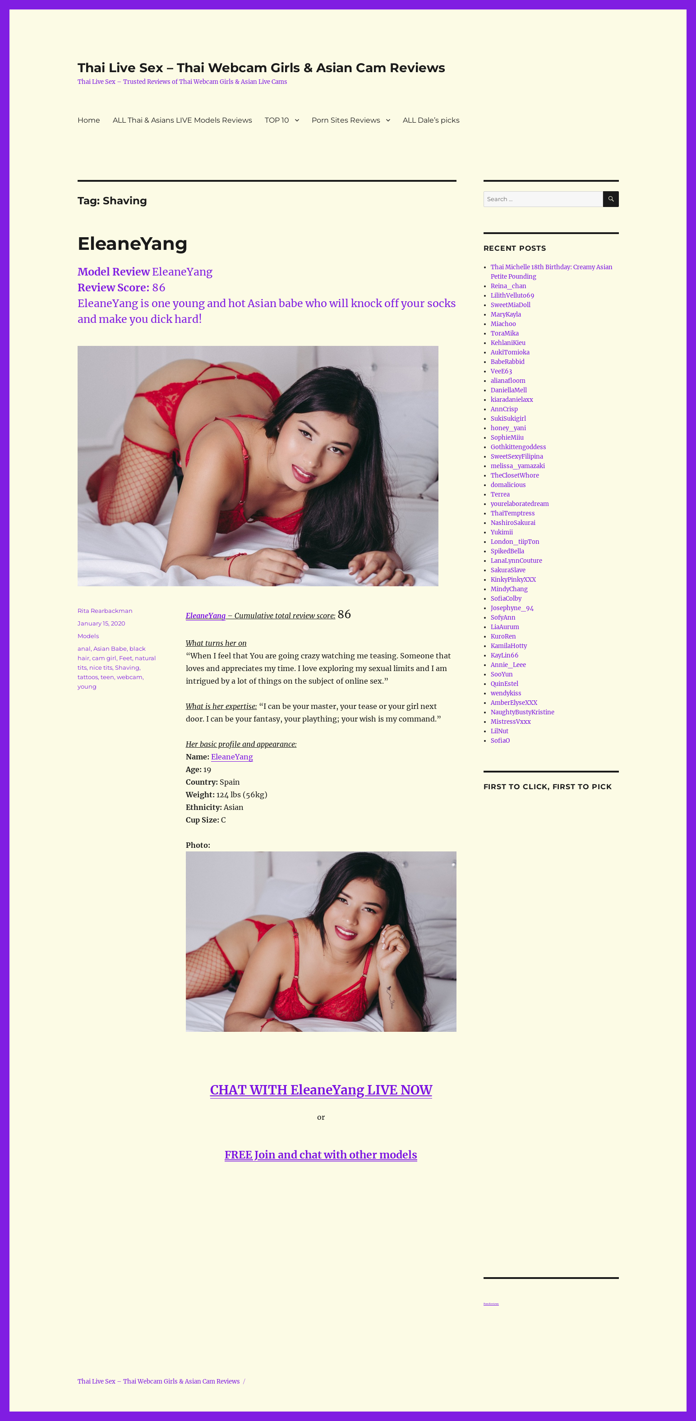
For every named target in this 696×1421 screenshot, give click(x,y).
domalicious (508, 485)
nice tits (100, 667)
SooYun (502, 674)
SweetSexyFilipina (517, 456)
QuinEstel (504, 684)
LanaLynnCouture (516, 561)
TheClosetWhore (515, 475)
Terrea (500, 494)
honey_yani (508, 428)
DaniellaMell (509, 390)
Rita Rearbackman (105, 610)
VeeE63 (501, 371)
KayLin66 (505, 655)
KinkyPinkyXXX (513, 580)
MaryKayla (506, 314)
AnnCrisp (504, 409)
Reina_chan (508, 286)
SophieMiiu (507, 437)
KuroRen (503, 636)
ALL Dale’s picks (431, 120)
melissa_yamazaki (518, 466)
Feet (125, 658)
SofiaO (500, 741)
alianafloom (508, 381)
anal (84, 648)
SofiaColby (506, 598)
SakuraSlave (508, 570)
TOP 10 (277, 120)
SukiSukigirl (508, 419)
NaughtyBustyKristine (522, 712)
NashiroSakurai (513, 523)
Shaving (127, 667)
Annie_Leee (508, 665)
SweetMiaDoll (510, 305)
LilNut (499, 731)
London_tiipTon (515, 542)
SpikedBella (507, 551)
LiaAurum (505, 627)
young (87, 686)
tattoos (88, 677)
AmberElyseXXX (514, 703)
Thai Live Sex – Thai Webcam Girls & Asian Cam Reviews (261, 67)
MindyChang (509, 589)
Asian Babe (110, 648)
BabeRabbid (508, 362)
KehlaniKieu (508, 343)
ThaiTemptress (513, 513)
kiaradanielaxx (512, 400)
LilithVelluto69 (513, 295)
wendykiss (506, 693)
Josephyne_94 (512, 608)
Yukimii (502, 532)
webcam (130, 677)
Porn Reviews (491, 1303)
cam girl (104, 658)
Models (88, 635)
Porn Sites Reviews (346, 120)
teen (107, 677)
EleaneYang (133, 243)
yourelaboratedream (520, 504)
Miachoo (503, 324)
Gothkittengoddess (518, 447)
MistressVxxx (511, 722)
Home (89, 120)
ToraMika (505, 333)
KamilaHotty (509, 646)
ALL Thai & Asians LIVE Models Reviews (182, 120)
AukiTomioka (510, 352)
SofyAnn (503, 617)
